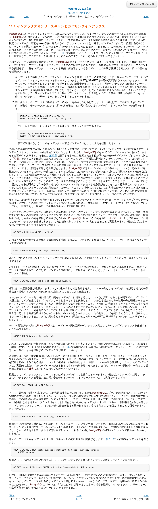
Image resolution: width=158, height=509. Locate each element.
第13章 (53, 157)
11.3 (69, 351)
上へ (26, 16)
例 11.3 (110, 444)
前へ (11, 16)
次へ (146, 16)
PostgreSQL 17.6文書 (79, 8)
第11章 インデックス (79, 12)
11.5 (64, 53)
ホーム (79, 505)
